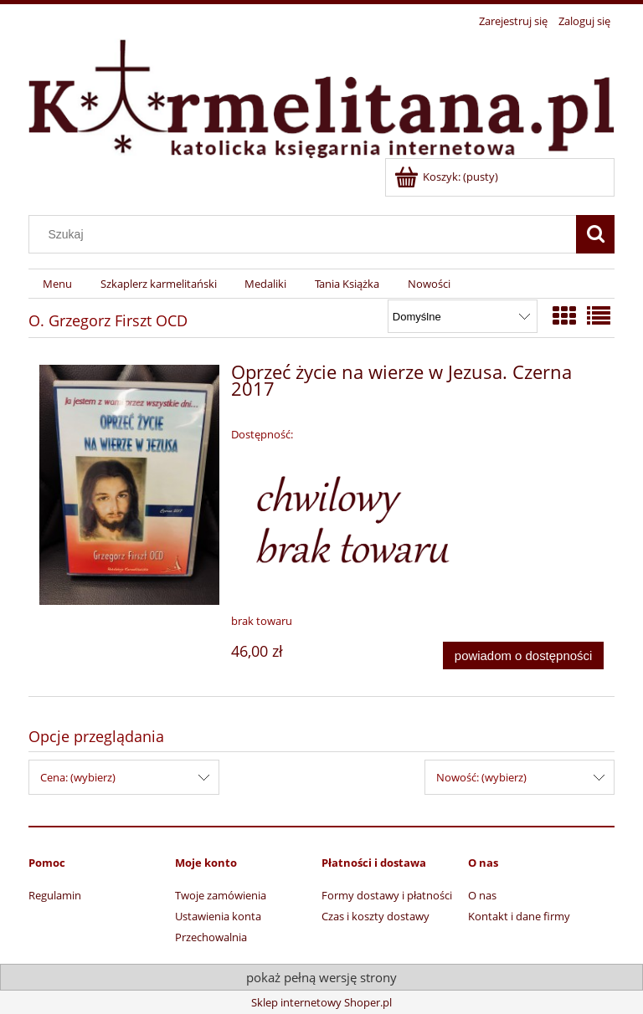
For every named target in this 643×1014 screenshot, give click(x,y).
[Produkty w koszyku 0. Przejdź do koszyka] (447, 176)
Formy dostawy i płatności (387, 895)
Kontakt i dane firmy (519, 916)
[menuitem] (57, 284)
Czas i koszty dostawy (376, 916)
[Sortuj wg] (463, 316)
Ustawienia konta (218, 916)
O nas (482, 895)
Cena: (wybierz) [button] (78, 777)
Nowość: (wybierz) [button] (481, 777)
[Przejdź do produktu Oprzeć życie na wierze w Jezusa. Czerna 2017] (129, 485)
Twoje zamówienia (220, 895)
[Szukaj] (595, 234)
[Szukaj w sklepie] (306, 234)
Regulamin (54, 895)
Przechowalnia (211, 937)
